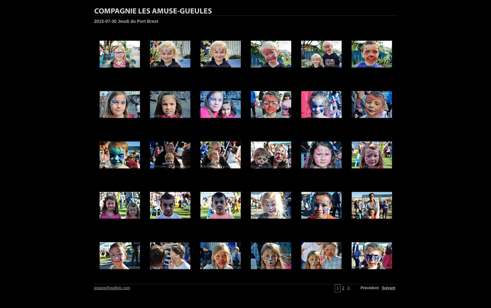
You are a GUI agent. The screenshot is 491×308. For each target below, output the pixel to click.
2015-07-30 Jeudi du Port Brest (126, 21)
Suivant (388, 288)
